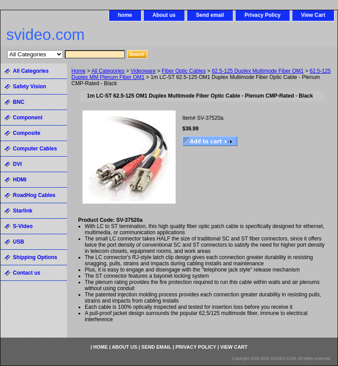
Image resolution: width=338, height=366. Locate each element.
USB (18, 242)
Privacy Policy (262, 15)
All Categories (108, 71)
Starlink (22, 211)
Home (78, 71)
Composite (26, 133)
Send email (210, 15)
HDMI (20, 180)
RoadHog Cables (34, 195)
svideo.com (45, 34)
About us (164, 15)
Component (28, 117)
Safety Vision (29, 86)
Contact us (26, 273)
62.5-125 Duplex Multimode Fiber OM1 (258, 71)
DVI (17, 164)
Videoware (142, 71)
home (125, 15)
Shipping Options (35, 257)
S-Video (22, 226)
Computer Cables (35, 149)
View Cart (313, 15)
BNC (18, 102)
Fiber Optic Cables (184, 71)
